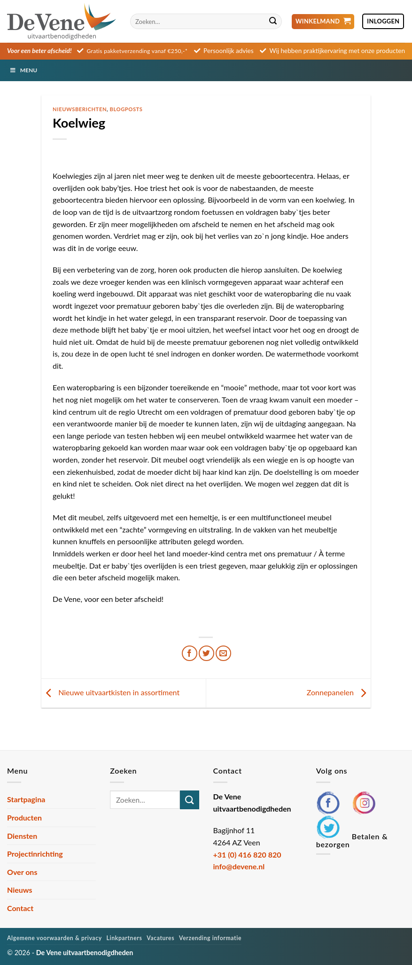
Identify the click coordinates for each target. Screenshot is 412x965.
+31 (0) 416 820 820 (247, 854)
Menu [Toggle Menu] (23, 70)
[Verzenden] (273, 22)
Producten (24, 817)
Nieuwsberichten (80, 109)
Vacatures (160, 938)
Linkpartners (124, 938)
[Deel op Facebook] (189, 653)
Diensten (22, 835)
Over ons (22, 871)
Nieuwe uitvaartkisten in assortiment (110, 692)
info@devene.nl (239, 866)
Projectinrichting (35, 853)
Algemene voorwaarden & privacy (54, 938)
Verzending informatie (210, 938)
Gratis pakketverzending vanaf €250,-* (137, 50)
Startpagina (26, 799)
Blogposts (126, 109)
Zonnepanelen (339, 692)
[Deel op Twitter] (206, 653)
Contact (20, 908)
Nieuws (19, 889)
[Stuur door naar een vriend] (223, 653)
